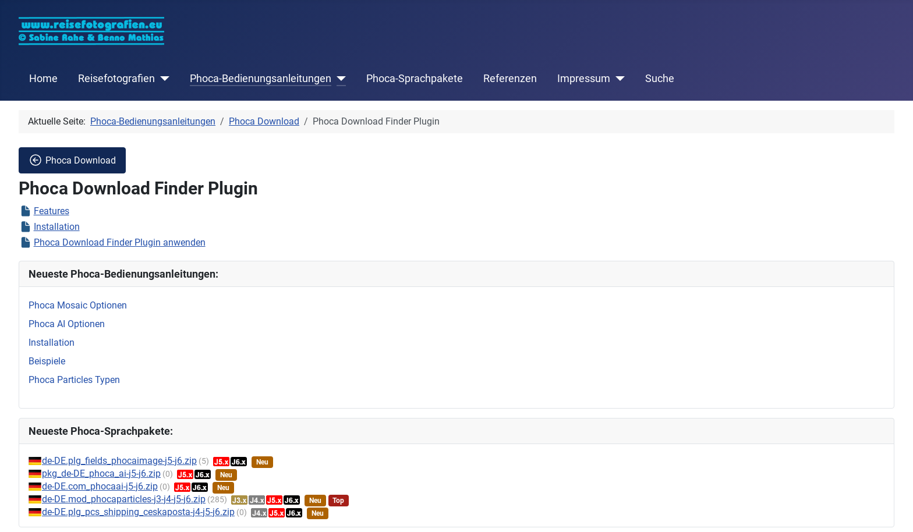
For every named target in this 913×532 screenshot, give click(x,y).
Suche (659, 78)
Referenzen (510, 78)
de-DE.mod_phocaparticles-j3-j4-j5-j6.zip (124, 499)
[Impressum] (617, 78)
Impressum (583, 78)
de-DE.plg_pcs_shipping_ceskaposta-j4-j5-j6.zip (138, 511)
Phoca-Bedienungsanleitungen (260, 78)
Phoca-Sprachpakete (414, 78)
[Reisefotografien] (162, 78)
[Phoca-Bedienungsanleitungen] (338, 78)
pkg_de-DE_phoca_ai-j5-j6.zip (101, 473)
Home (43, 78)
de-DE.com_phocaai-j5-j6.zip (100, 486)
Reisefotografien (116, 78)
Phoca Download (72, 160)
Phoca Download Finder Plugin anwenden (120, 242)
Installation (57, 226)
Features (51, 211)
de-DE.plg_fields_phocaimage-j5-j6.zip (119, 460)
